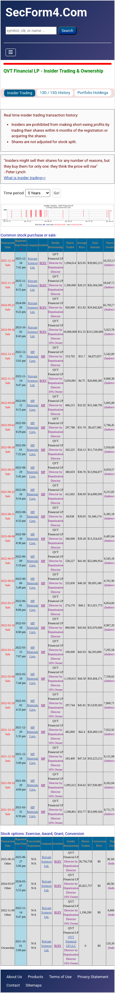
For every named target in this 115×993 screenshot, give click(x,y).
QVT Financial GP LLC (70, 941)
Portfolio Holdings (92, 92)
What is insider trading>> (24, 178)
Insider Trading (19, 93)
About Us (14, 977)
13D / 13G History (55, 92)
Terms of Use (60, 977)
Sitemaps (34, 985)
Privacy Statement (92, 977)
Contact (13, 985)
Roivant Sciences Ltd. (32, 263)
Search (67, 30)
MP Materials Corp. (32, 356)
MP (43, 356)
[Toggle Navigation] (11, 52)
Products (35, 977)
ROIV (43, 263)
